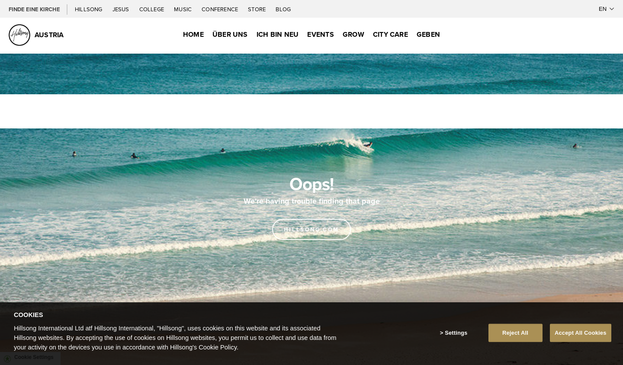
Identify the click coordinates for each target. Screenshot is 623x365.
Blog (283, 9)
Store (257, 9)
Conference (220, 9)
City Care (390, 34)
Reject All (515, 333)
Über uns (230, 34)
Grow (353, 34)
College (152, 9)
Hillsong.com (311, 229)
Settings (456, 333)
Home (193, 34)
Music (183, 9)
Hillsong (89, 9)
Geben (428, 34)
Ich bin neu (278, 34)
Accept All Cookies (581, 333)
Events (320, 34)
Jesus (121, 9)
